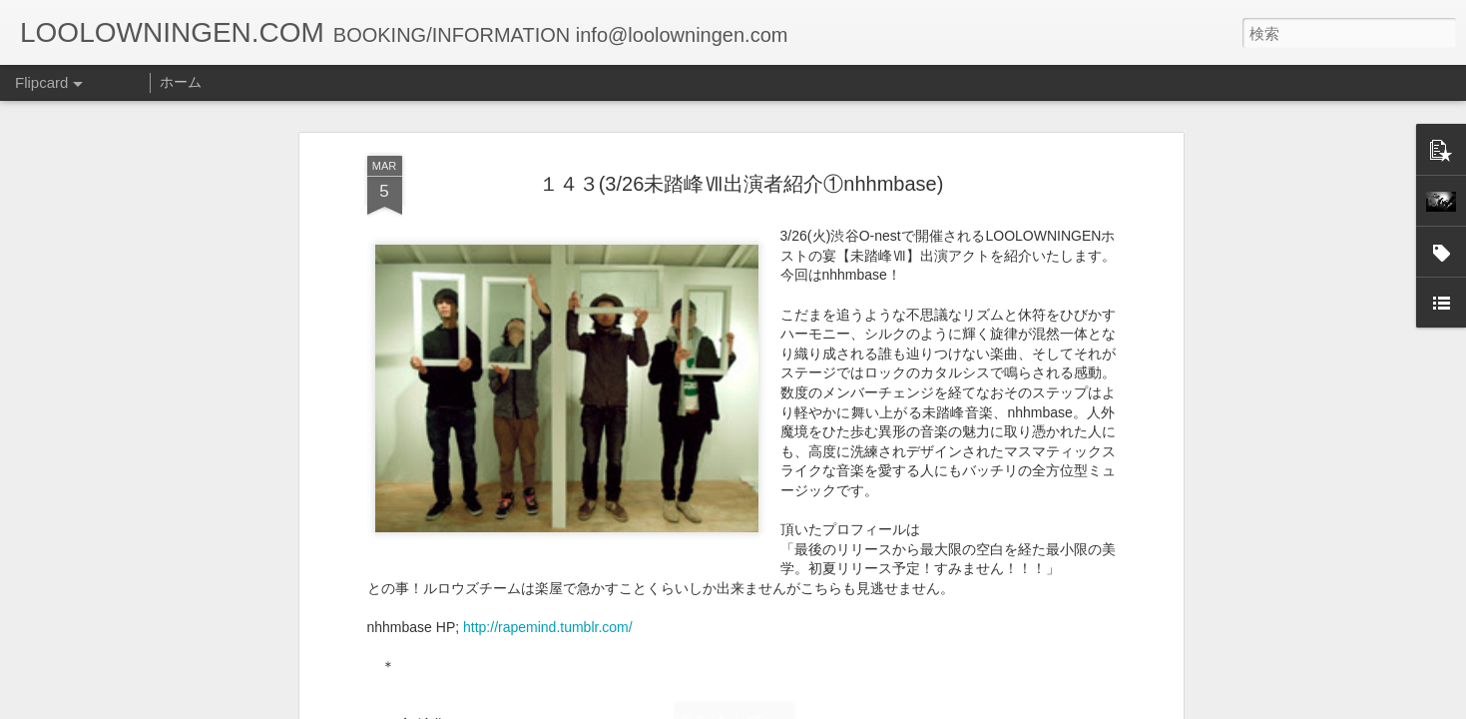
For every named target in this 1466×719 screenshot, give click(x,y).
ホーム (181, 82)
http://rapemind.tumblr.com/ (548, 321)
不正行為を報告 (854, 706)
